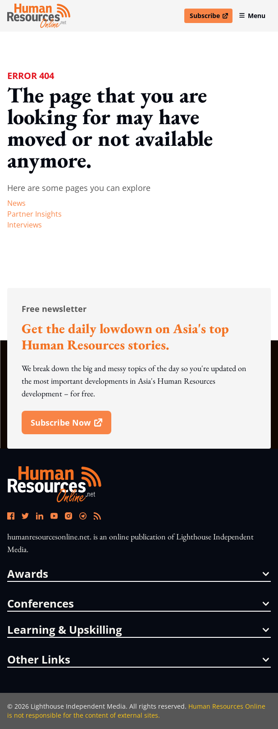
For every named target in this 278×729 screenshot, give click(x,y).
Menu (252, 15)
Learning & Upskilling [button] (138, 629)
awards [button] (138, 573)
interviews (24, 225)
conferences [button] (138, 603)
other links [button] (138, 659)
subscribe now (70, 425)
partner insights (34, 214)
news (16, 203)
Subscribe (210, 17)
